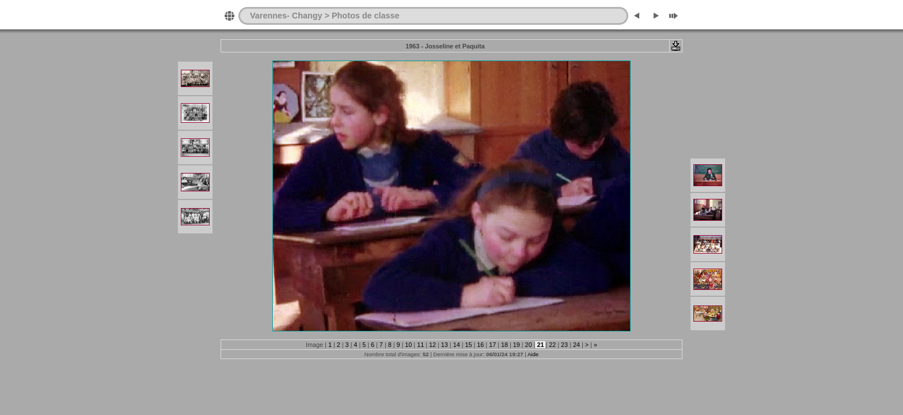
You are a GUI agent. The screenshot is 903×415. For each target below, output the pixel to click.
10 (408, 344)
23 (564, 344)
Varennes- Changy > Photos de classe (325, 15)
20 (528, 344)
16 (480, 344)
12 (432, 344)
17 (492, 344)
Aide (533, 354)
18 (504, 344)
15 (468, 344)
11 (420, 344)
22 (552, 344)
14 (456, 344)
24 (576, 344)
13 (444, 344)
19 (516, 344)
